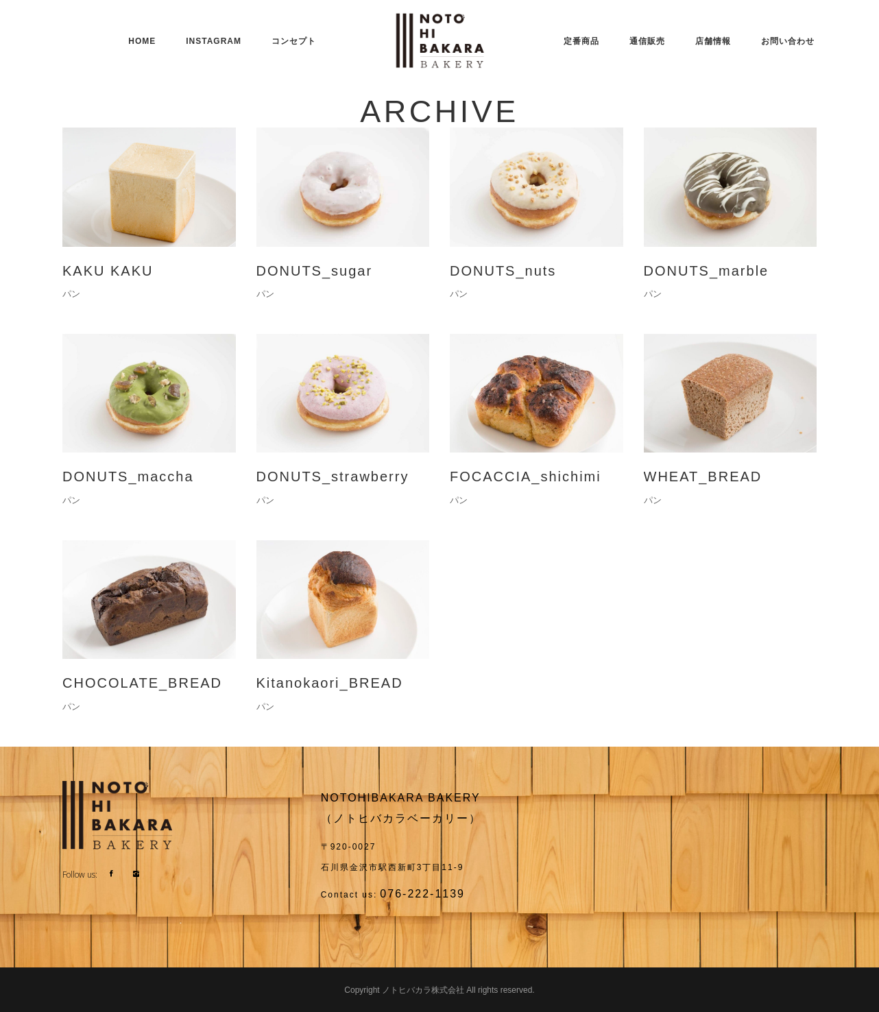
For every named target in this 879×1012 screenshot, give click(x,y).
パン (71, 294)
